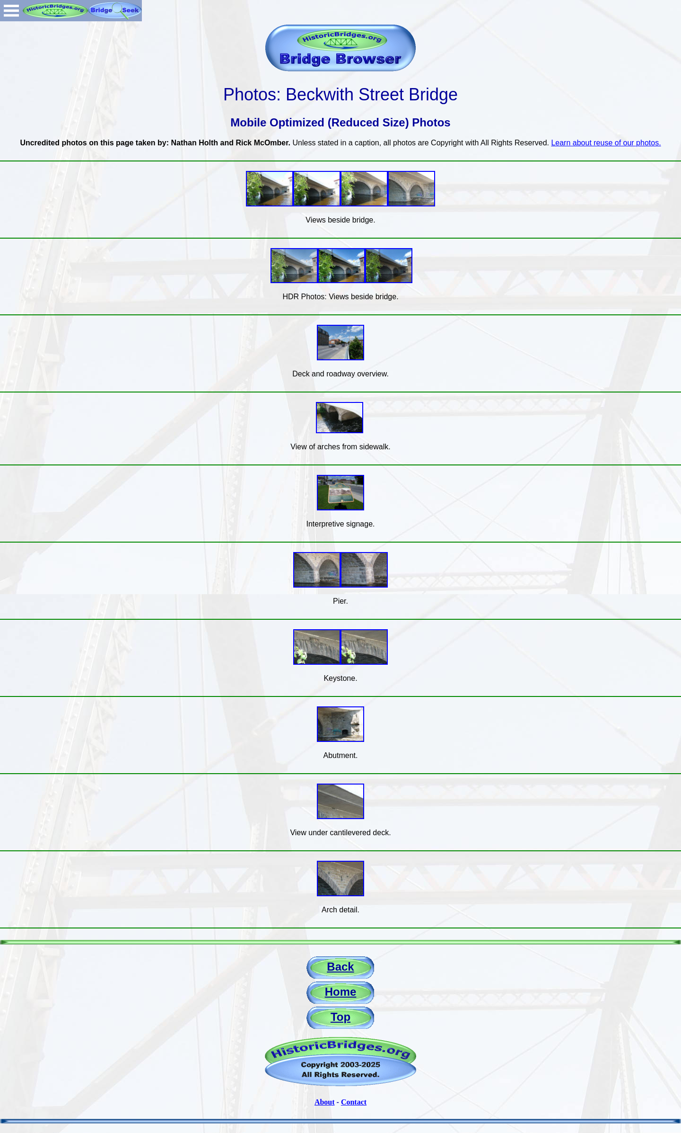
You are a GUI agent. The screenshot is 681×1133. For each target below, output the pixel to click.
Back (340, 966)
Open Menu (11, 10)
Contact (354, 1102)
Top (340, 1016)
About (324, 1102)
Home (341, 991)
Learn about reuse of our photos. (606, 143)
